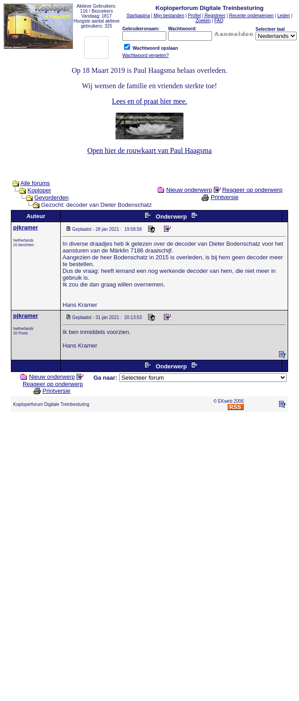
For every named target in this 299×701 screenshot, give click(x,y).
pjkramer (25, 227)
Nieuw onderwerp (189, 189)
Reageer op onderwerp (252, 189)
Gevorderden (51, 197)
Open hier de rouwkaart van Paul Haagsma (149, 150)
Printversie (224, 197)
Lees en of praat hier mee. (149, 101)
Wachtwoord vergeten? (145, 55)
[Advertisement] (85, 504)
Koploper (39, 190)
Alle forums (35, 183)
